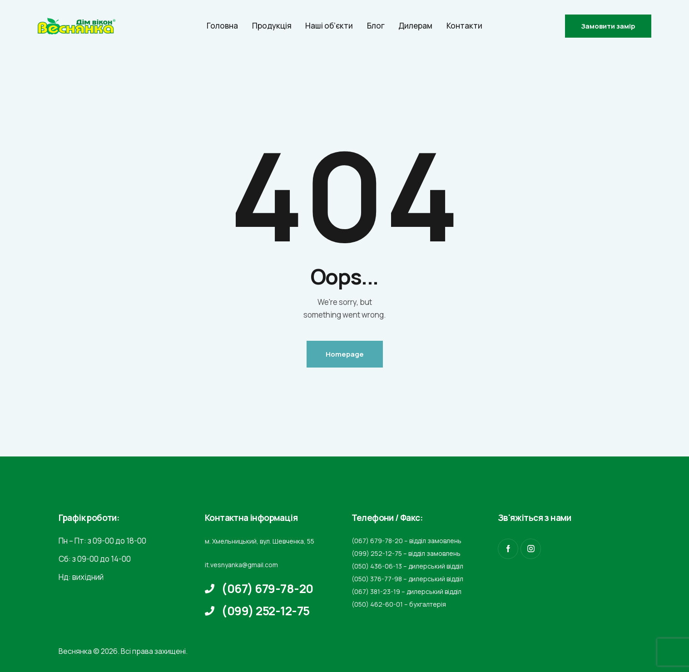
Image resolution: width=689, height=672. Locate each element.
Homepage (345, 354)
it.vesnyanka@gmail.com (241, 564)
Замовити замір (608, 26)
